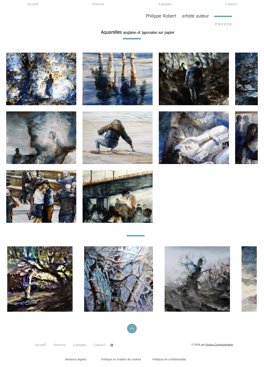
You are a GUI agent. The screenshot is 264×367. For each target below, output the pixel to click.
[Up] (132, 328)
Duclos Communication (219, 344)
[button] (98, 2)
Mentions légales (76, 359)
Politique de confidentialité (169, 359)
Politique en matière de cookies (121, 359)
